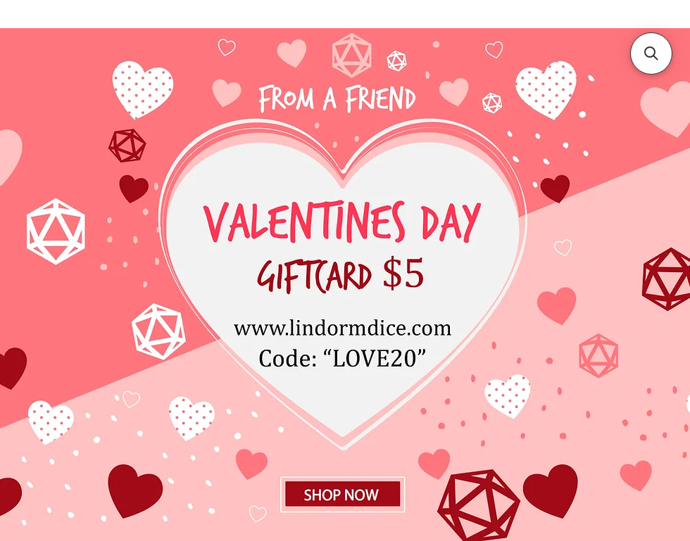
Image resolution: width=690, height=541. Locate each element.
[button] (651, 53)
